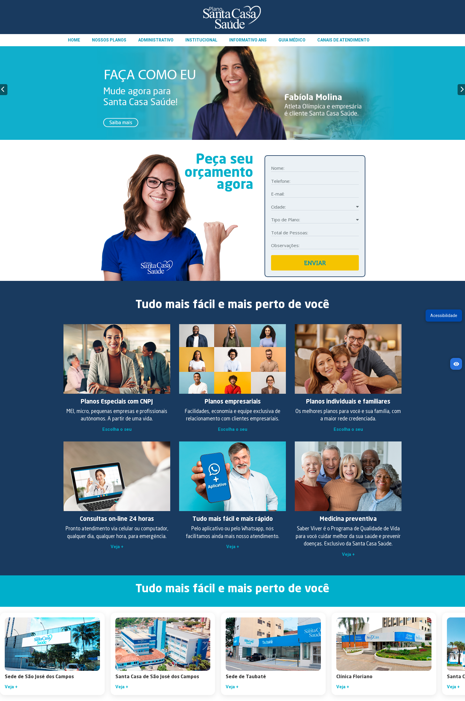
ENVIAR (315, 263)
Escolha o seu (117, 429)
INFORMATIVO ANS (248, 40)
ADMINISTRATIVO (155, 40)
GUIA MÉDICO (291, 40)
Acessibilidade (443, 315)
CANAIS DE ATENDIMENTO (343, 40)
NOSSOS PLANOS (109, 40)
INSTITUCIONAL (201, 40)
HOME (74, 40)
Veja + (117, 546)
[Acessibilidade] (456, 364)
